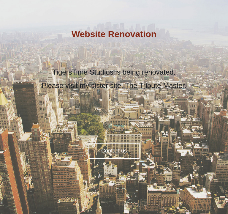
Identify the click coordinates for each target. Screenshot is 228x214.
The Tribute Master (154, 85)
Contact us (114, 151)
